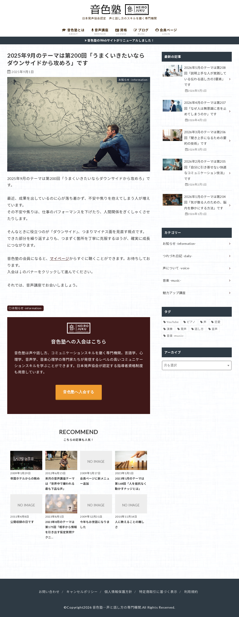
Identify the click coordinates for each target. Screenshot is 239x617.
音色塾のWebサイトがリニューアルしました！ (120, 40)
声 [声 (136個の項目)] (205, 322)
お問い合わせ (49, 592)
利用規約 (191, 592)
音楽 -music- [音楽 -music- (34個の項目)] (175, 335)
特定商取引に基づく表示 (158, 592)
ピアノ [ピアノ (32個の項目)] (191, 322)
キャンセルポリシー (82, 592)
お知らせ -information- (27, 308)
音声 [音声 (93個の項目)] (215, 329)
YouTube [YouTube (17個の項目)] (173, 322)
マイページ (59, 258)
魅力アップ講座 (174, 293)
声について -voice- (176, 268)
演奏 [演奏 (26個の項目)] (170, 329)
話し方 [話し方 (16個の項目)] (199, 329)
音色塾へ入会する (78, 392)
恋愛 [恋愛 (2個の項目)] (217, 322)
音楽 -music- (172, 280)
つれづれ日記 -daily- (177, 256)
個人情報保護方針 (118, 592)
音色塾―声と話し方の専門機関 (116, 607)
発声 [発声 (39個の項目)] (184, 329)
